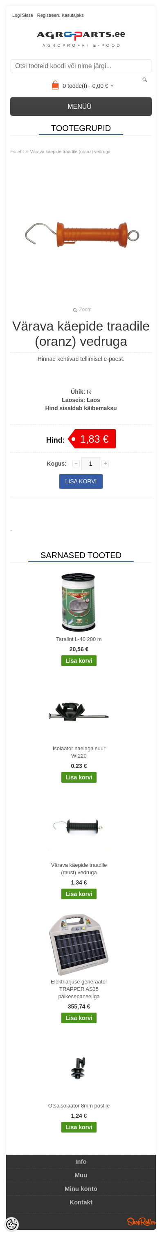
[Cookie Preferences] (11, 1224)
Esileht (17, 151)
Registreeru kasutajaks (60, 15)
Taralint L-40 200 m (78, 639)
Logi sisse (22, 15)
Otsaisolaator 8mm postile (79, 1106)
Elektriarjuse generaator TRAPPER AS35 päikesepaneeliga (79, 989)
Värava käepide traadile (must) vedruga (79, 868)
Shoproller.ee (141, 1222)
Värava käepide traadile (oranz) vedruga (70, 151)
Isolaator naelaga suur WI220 (79, 752)
